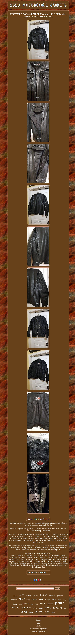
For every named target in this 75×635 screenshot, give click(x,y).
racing (59, 599)
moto (31, 612)
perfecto (35, 596)
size (21, 595)
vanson (28, 599)
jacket (59, 603)
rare (36, 604)
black (43, 595)
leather (15, 607)
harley (48, 607)
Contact (38, 626)
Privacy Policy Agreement (38, 629)
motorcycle (42, 611)
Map (38, 623)
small (20, 604)
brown (42, 604)
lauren (15, 596)
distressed (14, 599)
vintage (26, 607)
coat (41, 608)
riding (64, 599)
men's (52, 595)
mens (24, 611)
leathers (34, 599)
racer (35, 608)
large (41, 599)
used (32, 604)
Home (38, 620)
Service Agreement (38, 632)
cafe (54, 599)
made (65, 608)
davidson (57, 607)
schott (26, 603)
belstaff (15, 604)
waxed (28, 596)
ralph (53, 612)
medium (50, 604)
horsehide (47, 599)
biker (22, 598)
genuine (60, 596)
